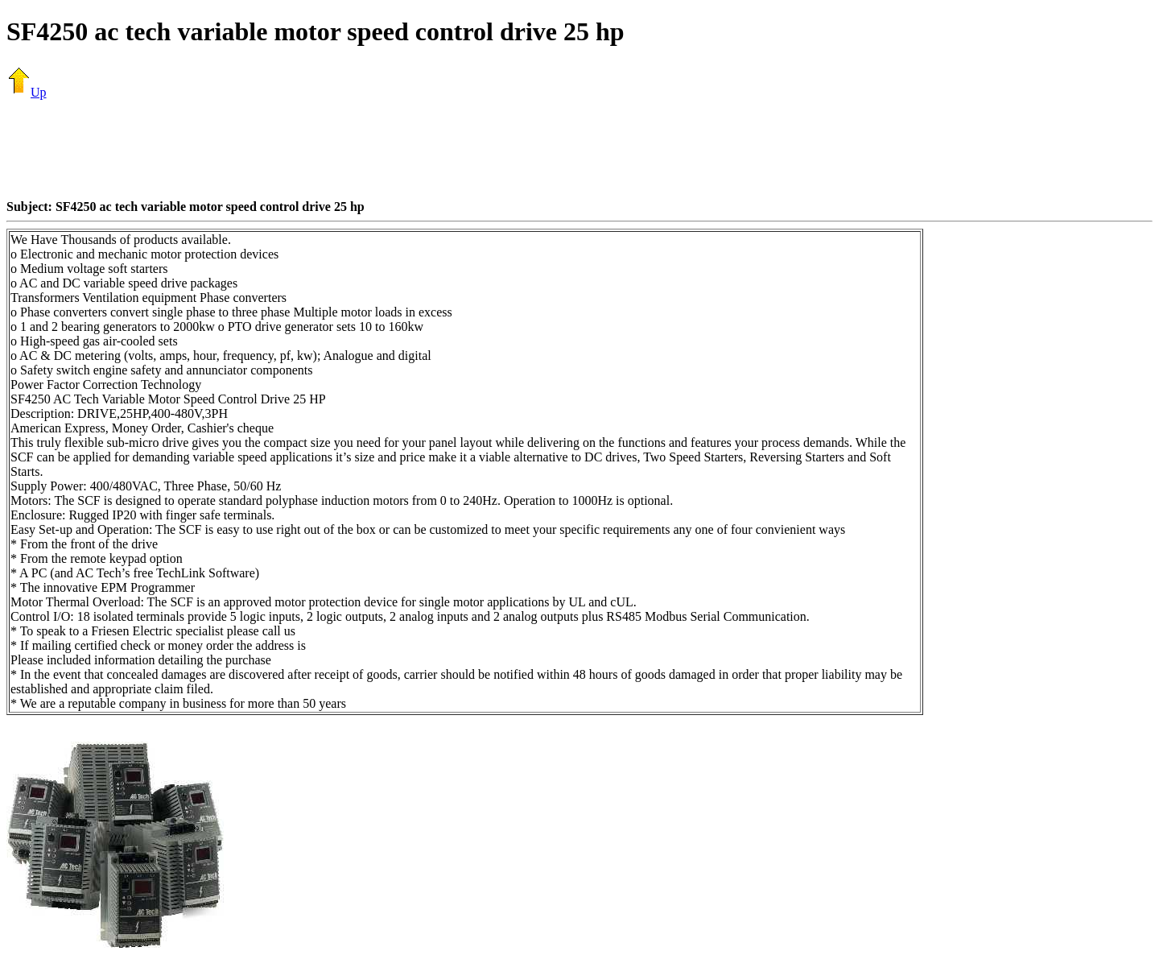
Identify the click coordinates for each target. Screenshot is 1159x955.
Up (26, 92)
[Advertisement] (579, 149)
